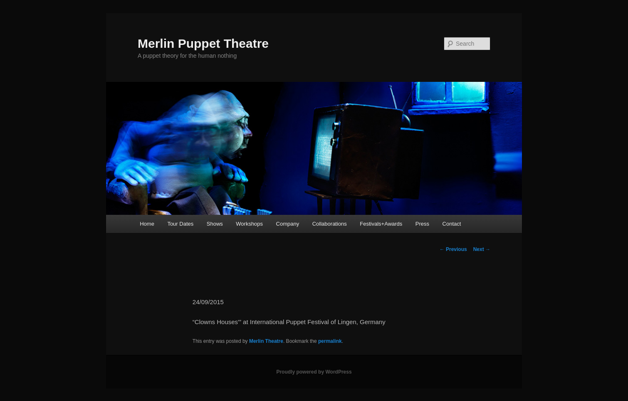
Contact (452, 224)
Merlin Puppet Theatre (203, 43)
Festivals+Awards (381, 224)
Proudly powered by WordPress (313, 372)
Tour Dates (180, 224)
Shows (215, 224)
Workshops (249, 224)
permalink (330, 341)
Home (147, 224)
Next (481, 249)
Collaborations (329, 224)
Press (422, 224)
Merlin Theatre (266, 341)
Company (287, 224)
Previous (453, 249)
